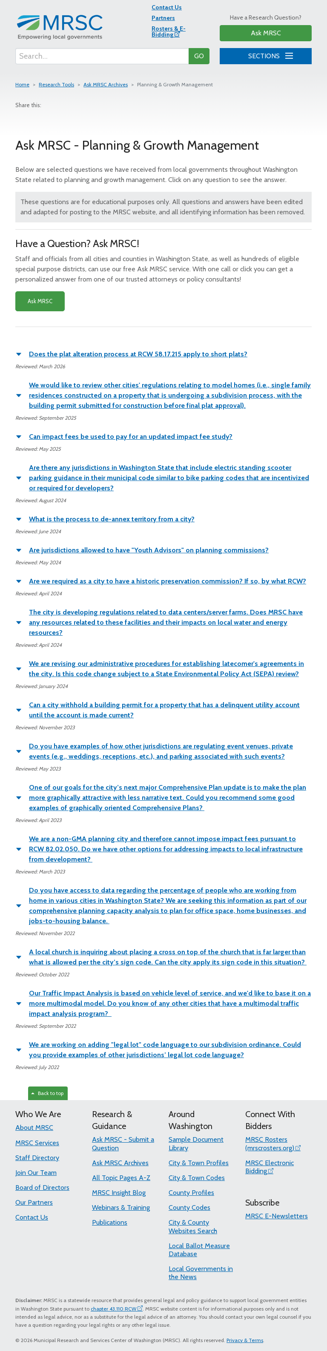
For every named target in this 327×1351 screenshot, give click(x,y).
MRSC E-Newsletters (276, 1216)
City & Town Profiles (199, 1163)
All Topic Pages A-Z (121, 1178)
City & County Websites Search (193, 1226)
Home (22, 84)
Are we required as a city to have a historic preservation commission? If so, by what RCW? (167, 581)
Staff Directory (37, 1158)
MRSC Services (37, 1143)
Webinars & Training (121, 1207)
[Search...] (102, 56)
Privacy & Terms (245, 1340)
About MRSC (34, 1127)
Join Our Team (36, 1173)
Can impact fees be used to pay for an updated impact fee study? (130, 436)
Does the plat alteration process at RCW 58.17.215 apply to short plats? (138, 354)
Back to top (47, 1093)
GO (199, 56)
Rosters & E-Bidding (169, 31)
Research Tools (56, 84)
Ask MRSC (266, 33)
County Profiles (191, 1193)
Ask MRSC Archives (105, 84)
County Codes (189, 1207)
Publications (109, 1222)
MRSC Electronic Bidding (269, 1167)
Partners (163, 18)
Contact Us (167, 7)
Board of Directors (42, 1187)
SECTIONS (269, 55)
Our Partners (34, 1202)
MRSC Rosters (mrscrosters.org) (269, 1143)
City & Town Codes (197, 1178)
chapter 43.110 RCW (113, 1308)
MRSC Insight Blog (119, 1193)
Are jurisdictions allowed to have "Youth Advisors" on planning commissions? (149, 550)
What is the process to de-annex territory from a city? (112, 519)
